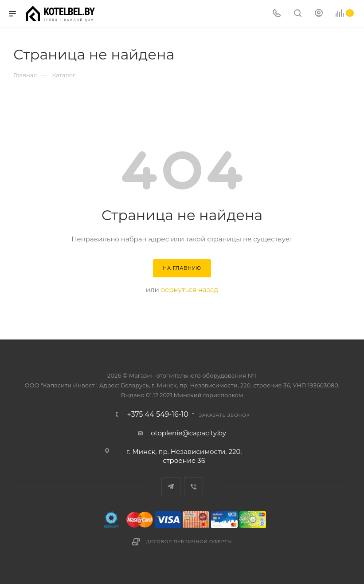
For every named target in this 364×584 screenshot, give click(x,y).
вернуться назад (189, 289)
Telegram (170, 486)
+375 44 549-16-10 (157, 414)
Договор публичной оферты (189, 542)
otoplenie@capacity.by (188, 433)
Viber (193, 486)
